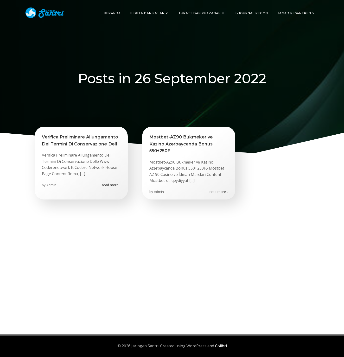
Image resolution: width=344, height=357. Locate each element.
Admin (51, 185)
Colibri (221, 346)
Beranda (112, 13)
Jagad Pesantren (296, 13)
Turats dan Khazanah (201, 13)
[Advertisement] (283, 240)
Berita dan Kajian (149, 13)
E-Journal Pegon (251, 13)
